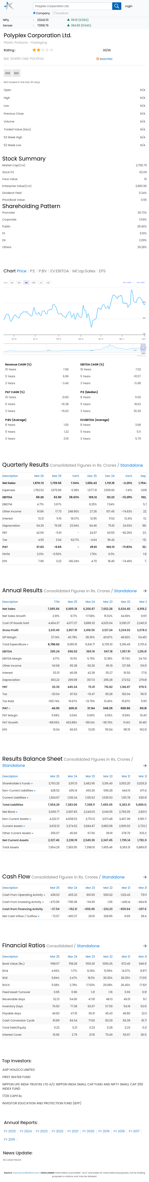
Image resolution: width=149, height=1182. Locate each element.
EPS (102, 271)
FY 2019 (103, 1131)
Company (43, 13)
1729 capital (12, 1096)
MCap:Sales (84, 271)
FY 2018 (119, 1131)
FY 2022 (57, 1131)
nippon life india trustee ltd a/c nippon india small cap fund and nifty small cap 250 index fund (72, 1086)
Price (22, 271)
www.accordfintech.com (26, 1172)
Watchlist (106, 59)
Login (128, 6)
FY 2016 (9, 1139)
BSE (16, 73)
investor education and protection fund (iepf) (41, 1103)
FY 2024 (26, 1131)
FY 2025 (10, 1131)
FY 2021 (73, 1131)
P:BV (43, 271)
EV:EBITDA (59, 271)
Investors (62, 13)
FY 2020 (88, 1131)
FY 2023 (42, 1131)
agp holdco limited (18, 1069)
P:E (32, 271)
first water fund (16, 1077)
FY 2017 (134, 1131)
